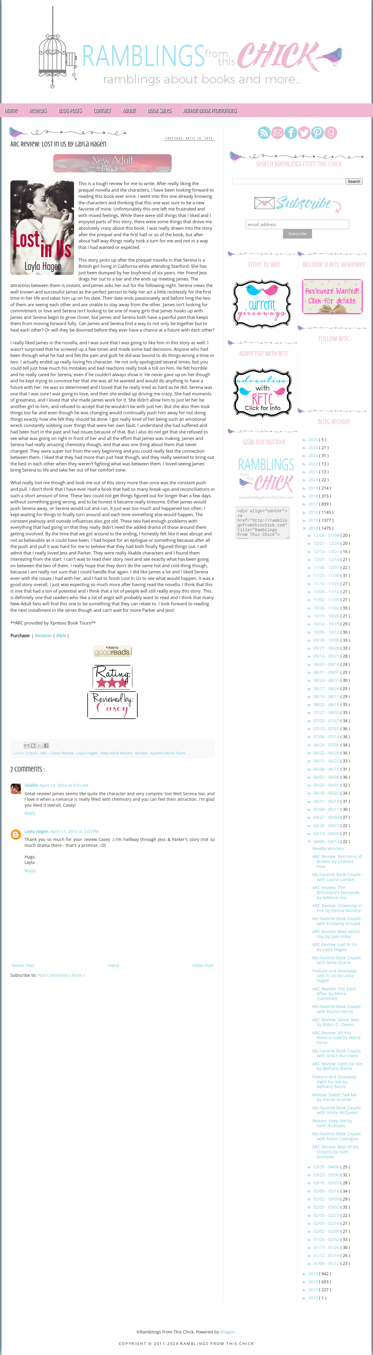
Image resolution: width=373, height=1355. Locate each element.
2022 (313, 464)
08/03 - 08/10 (326, 704)
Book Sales (159, 110)
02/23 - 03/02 (326, 1207)
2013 (313, 1273)
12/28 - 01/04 (326, 535)
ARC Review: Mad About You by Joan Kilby (336, 934)
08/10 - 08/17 (326, 696)
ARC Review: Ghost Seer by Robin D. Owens (335, 1022)
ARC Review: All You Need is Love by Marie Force (336, 1038)
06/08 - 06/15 (326, 769)
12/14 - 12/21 (326, 551)
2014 (313, 528)
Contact (101, 110)
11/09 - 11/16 (326, 591)
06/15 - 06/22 (326, 761)
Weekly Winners (328, 848)
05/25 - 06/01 (326, 785)
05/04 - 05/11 (326, 809)
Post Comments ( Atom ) (61, 975)
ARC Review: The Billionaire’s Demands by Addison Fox (336, 892)
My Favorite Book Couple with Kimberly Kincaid (336, 921)
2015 (313, 520)
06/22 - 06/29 (326, 753)
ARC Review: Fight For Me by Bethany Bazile (337, 1066)
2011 (313, 1289)
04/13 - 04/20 (326, 833)
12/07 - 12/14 (326, 559)
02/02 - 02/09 (326, 1231)
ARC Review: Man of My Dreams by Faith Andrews (335, 1152)
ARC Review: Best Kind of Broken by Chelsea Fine (337, 861)
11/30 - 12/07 (326, 567)
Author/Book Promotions (209, 110)
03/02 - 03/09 (326, 1199)
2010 (313, 1298)
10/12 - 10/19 (326, 624)
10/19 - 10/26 (326, 616)
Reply (30, 813)
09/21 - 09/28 (326, 648)
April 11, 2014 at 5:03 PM (74, 831)
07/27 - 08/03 (326, 712)
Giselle (31, 785)
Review (141, 753)
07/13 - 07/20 (326, 728)
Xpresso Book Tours (167, 753)
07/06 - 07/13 (326, 736)
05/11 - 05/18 (326, 801)
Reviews (37, 110)
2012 (313, 1281)
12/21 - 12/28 (326, 543)
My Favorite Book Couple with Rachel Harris (336, 1009)
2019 (313, 488)
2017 (313, 504)
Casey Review (62, 753)
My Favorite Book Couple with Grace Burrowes (336, 1053)
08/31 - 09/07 (326, 672)
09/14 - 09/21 (326, 656)
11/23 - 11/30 (326, 575)
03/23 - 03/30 (326, 1175)
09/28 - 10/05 (326, 640)
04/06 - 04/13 (326, 841)
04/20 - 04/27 (326, 825)
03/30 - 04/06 (326, 1167)
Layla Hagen (87, 753)
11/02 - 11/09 (326, 599)
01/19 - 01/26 (326, 1247)
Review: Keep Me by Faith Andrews (332, 1123)
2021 (313, 472)
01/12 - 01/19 (326, 1255)
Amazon (43, 635)
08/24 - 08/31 (326, 680)
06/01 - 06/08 (326, 777)
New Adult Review (117, 753)
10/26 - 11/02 (326, 608)
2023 (313, 455)
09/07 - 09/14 (326, 664)
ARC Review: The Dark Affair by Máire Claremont (334, 994)
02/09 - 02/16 (326, 1223)
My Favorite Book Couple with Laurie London (336, 877)
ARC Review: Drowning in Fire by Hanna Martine (337, 908)
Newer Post (23, 965)
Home (113, 965)
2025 (313, 439)
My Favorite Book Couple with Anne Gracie (336, 960)
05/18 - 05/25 (326, 793)
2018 (313, 496)
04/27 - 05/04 (326, 817)
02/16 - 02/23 (326, 1215)
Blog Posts (69, 110)
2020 (313, 479)
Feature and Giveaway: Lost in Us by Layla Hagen (334, 976)
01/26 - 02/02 (326, 1239)
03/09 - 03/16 (326, 1191)
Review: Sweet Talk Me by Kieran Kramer (334, 1097)
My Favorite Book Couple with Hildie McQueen (336, 1110)
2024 (313, 447)
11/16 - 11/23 (326, 583)
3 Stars (32, 753)
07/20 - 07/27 (326, 720)
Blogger (227, 1332)
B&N (61, 635)
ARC (44, 753)
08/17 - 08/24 (326, 688)
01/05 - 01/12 (326, 1263)
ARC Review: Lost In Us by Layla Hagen (334, 947)
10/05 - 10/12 (326, 632)
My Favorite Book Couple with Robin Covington (336, 1136)
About (129, 110)
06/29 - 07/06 (326, 745)
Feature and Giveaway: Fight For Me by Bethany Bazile (334, 1082)
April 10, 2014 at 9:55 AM (64, 785)
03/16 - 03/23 (326, 1183)
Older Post (202, 965)
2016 (313, 512)
